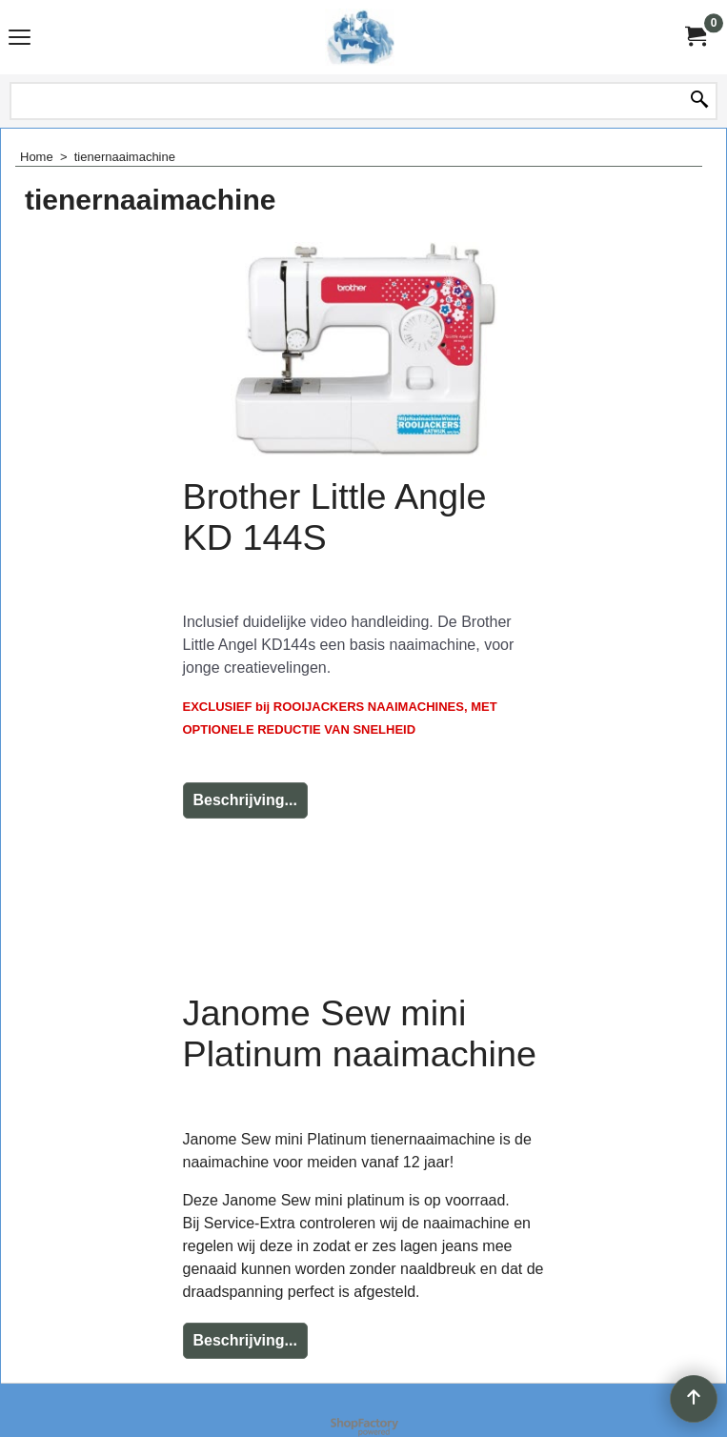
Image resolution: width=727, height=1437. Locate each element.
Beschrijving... (245, 800)
